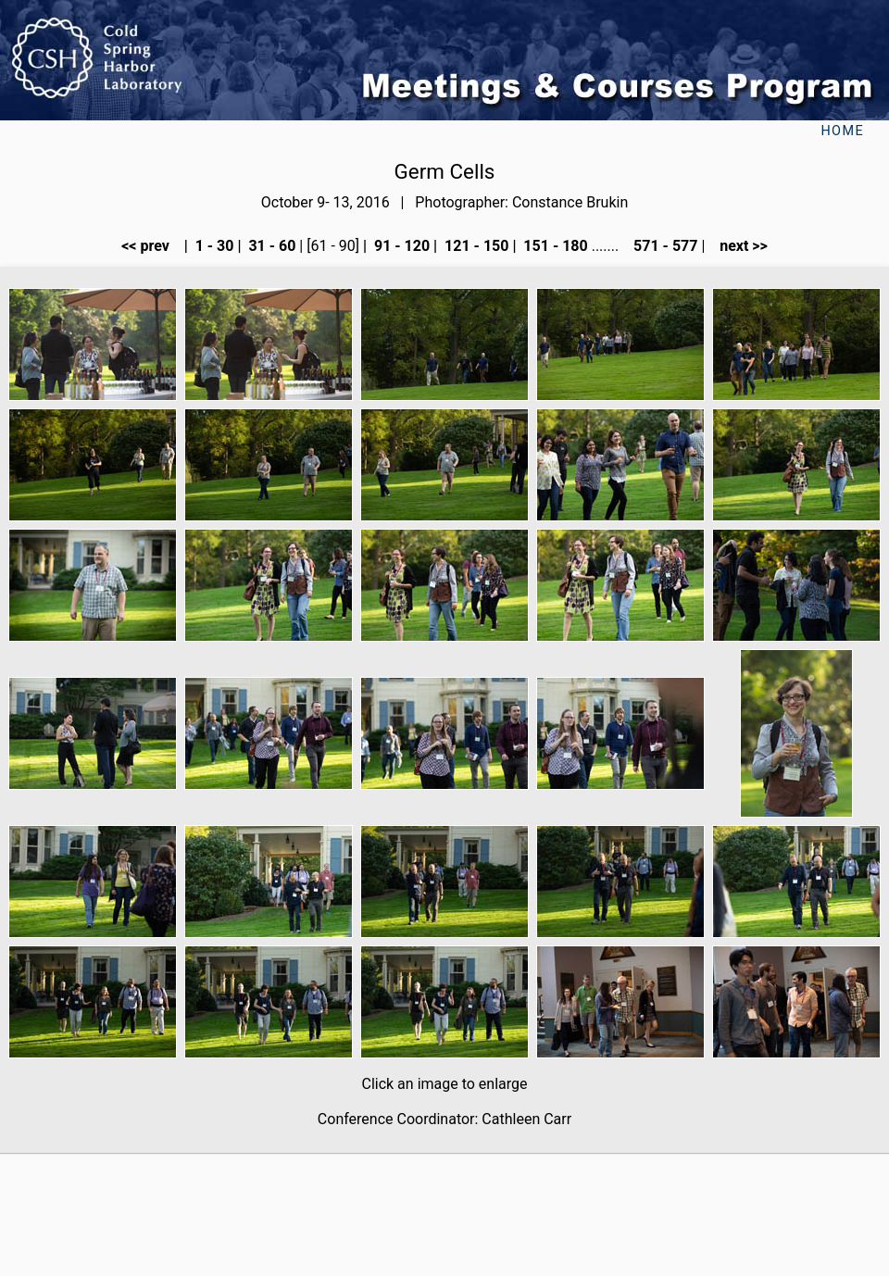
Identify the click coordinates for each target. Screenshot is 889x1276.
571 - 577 (663, 246)
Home (842, 131)
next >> (738, 246)
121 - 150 (474, 246)
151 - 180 (553, 246)
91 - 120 (400, 246)
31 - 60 (269, 246)
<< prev (151, 246)
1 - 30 (213, 246)
